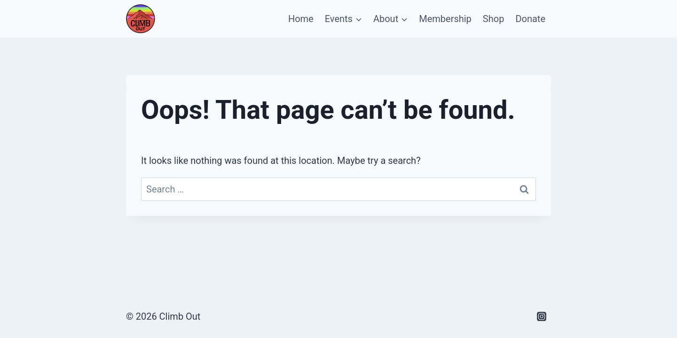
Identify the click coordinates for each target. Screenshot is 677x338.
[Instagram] (541, 316)
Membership (445, 18)
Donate (530, 18)
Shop (493, 18)
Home (301, 18)
